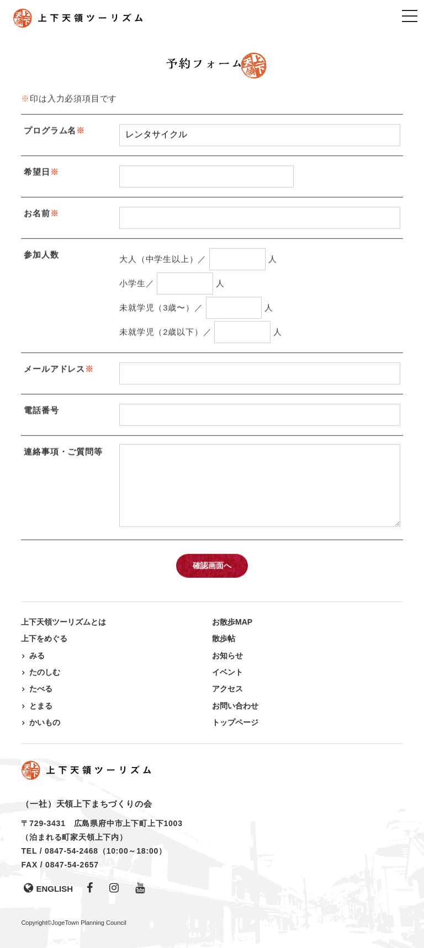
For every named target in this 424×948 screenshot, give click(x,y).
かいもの (44, 722)
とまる (40, 705)
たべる (40, 688)
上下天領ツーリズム (79, 18)
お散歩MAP (232, 621)
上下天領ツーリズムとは (63, 621)
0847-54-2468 (71, 850)
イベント (227, 672)
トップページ (235, 722)
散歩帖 (223, 638)
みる (37, 655)
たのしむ (44, 672)
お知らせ (227, 655)
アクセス (227, 688)
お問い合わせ (235, 705)
